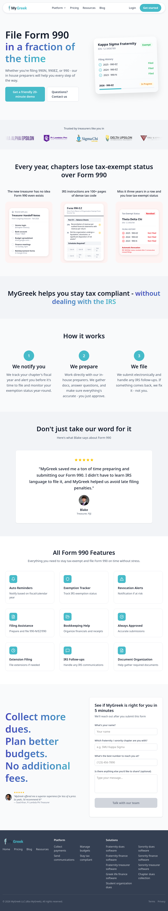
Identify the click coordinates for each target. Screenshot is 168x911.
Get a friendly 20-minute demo (25, 94)
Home (6, 849)
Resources (89, 8)
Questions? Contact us (60, 94)
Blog (102, 8)
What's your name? (105, 725)
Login (132, 8)
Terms (151, 901)
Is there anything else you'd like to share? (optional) (123, 771)
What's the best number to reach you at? (117, 755)
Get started (150, 8)
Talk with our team (126, 803)
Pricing (74, 8)
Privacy (161, 901)
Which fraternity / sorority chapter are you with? (121, 740)
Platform (59, 8)
